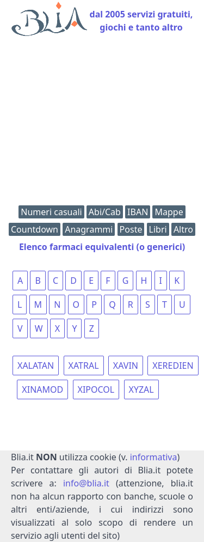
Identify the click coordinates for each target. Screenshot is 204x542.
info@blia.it (86, 483)
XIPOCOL (96, 389)
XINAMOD (42, 389)
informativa (153, 457)
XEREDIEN (172, 366)
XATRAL (84, 366)
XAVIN (125, 366)
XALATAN (35, 366)
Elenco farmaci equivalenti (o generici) (102, 247)
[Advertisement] (102, 123)
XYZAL (141, 389)
